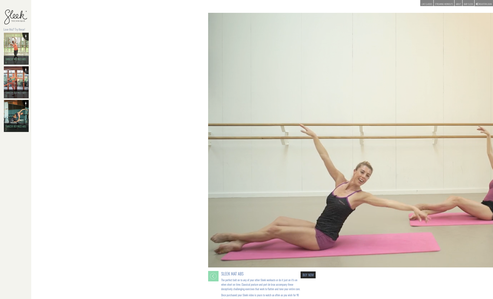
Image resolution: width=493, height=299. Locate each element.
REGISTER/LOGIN (484, 4)
